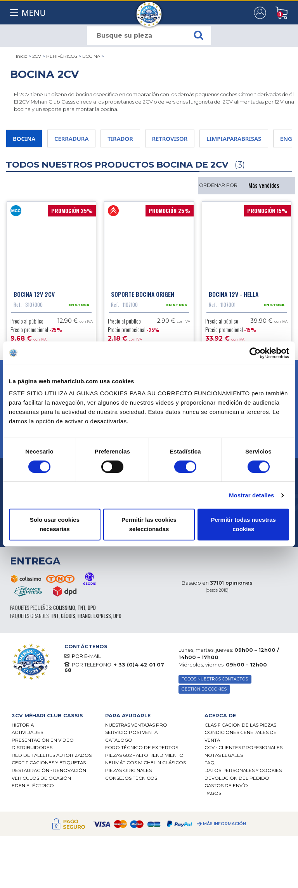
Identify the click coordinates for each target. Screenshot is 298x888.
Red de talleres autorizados (52, 757)
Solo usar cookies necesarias (55, 524)
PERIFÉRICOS (61, 56)
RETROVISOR (170, 138)
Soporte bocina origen (142, 295)
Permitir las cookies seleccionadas (149, 524)
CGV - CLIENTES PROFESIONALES (243, 749)
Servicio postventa (131, 734)
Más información (224, 825)
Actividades (27, 734)
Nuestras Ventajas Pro (136, 726)
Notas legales (223, 757)
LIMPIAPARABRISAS (233, 138)
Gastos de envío (226, 787)
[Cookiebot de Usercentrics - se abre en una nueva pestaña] (255, 353)
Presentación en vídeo (43, 741)
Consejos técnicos (131, 779)
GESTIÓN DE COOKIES (204, 691)
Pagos (212, 795)
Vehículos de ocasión (41, 779)
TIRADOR (120, 138)
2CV (36, 56)
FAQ (209, 764)
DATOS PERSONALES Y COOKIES (243, 772)
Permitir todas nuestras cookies (243, 524)
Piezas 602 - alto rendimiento (144, 757)
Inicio (21, 56)
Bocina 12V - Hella (233, 295)
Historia (23, 726)
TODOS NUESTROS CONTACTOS (215, 681)
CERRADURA (71, 138)
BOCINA (91, 56)
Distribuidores (32, 749)
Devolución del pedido (236, 779)
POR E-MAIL (86, 658)
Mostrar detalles (251, 495)
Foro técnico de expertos (141, 749)
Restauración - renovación (49, 772)
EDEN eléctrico (33, 787)
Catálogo (118, 741)
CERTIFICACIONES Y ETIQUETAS (49, 764)
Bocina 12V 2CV (34, 295)
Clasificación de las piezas (240, 726)
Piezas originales (128, 772)
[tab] (53, 717)
